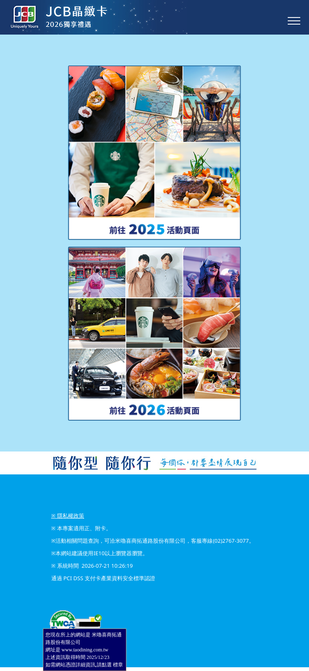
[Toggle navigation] (294, 20)
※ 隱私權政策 (67, 515)
